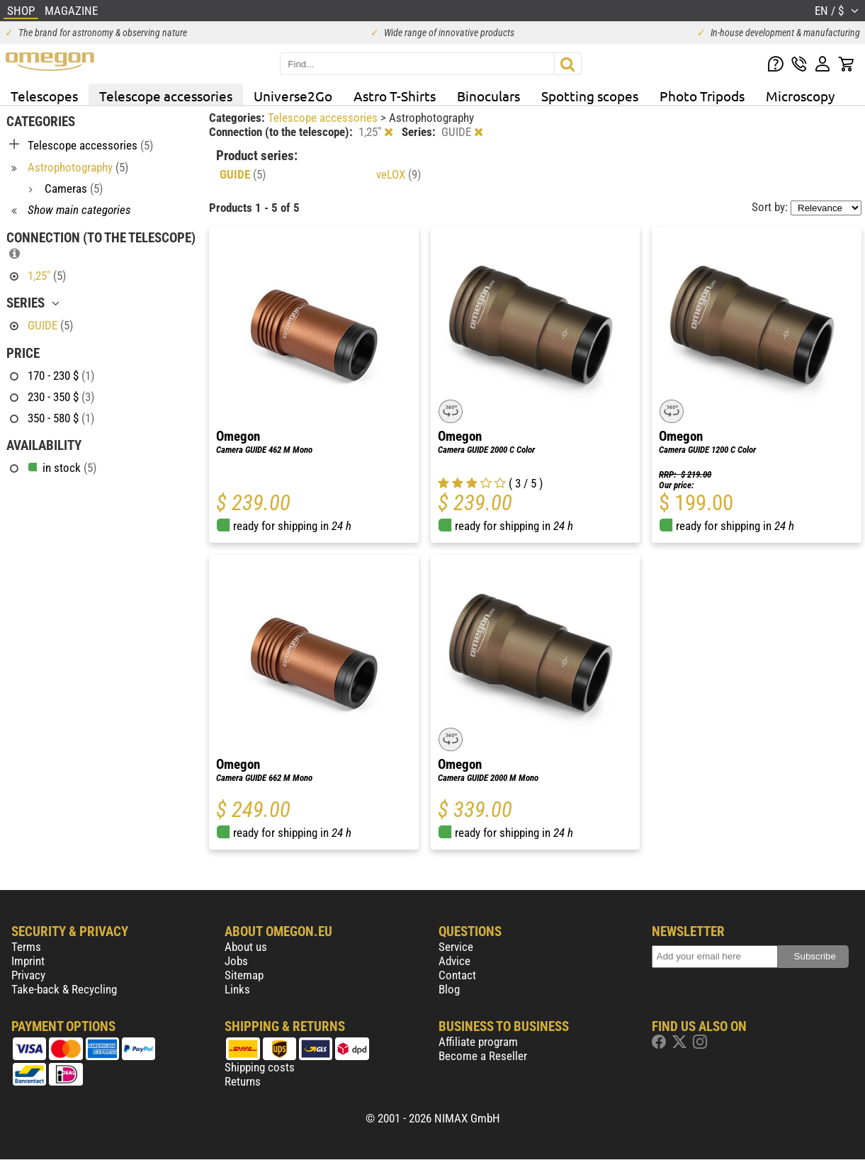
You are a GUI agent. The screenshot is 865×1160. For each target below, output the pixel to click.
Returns (243, 1081)
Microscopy (800, 95)
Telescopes (44, 95)
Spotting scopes (589, 95)
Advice (454, 961)
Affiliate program (478, 1042)
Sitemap (244, 975)
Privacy (28, 975)
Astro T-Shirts (395, 95)
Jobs (236, 961)
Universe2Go (293, 95)
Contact (457, 975)
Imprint (28, 961)
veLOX (398, 174)
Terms (26, 947)
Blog (449, 989)
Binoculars (488, 95)
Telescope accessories (165, 95)
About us (246, 947)
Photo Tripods (702, 95)
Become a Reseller (483, 1056)
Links (237, 989)
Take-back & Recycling (64, 989)
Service (456, 947)
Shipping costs (260, 1067)
